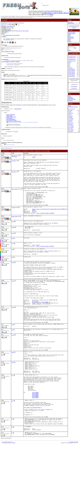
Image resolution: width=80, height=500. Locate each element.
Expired (70, 121)
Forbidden (70, 115)
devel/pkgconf (17, 111)
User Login (71, 21)
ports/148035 (35, 435)
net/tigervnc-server (12, 123)
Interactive (71, 124)
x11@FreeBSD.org (9, 26)
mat (12, 266)
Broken (70, 111)
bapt (12, 255)
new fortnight (71, 129)
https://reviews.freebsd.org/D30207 (45, 227)
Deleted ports (71, 98)
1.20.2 (3, 24)
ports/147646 (35, 434)
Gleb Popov (14, 159)
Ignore (70, 114)
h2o (69, 63)
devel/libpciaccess (11, 119)
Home (70, 95)
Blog (69, 40)
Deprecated (71, 113)
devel (5, 24)
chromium (70, 67)
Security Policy (71, 37)
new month (71, 131)
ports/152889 (35, 439)
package (7, 62)
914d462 (9, 29)
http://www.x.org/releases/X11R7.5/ (33, 452)
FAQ (69, 35)
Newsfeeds (70, 100)
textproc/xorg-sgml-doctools (14, 124)
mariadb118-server (72, 60)
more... (70, 50)
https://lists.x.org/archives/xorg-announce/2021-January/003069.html (49, 222)
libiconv (27, 30)
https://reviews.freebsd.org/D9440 (45, 263)
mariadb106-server (72, 57)
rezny (12, 260)
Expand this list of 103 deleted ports (14, 128)
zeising (13, 235)
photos (51, 14)
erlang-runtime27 (72, 69)
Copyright (62, 491)
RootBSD (74, 27)
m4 (21, 30)
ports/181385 (45, 328)
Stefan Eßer (14, 165)
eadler (13, 386)
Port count (70, 110)
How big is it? (71, 36)
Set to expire (71, 122)
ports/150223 (35, 438)
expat (20, 30)
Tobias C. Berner (14, 198)
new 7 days (71, 128)
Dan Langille (70, 491)
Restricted (70, 117)
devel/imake (9, 118)
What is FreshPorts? (72, 32)
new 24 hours (71, 125)
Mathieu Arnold (14, 230)
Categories (70, 97)
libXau (17, 30)
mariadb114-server (72, 59)
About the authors (72, 33)
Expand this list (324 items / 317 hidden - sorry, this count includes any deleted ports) (23, 125)
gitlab (70, 62)
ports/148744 (35, 436)
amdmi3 (13, 242)
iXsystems (76, 26)
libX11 (24, 30)
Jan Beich (13, 220)
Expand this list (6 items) (7, 50)
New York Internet (71, 26)
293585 (33, 161)
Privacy (70, 39)
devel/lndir (9, 121)
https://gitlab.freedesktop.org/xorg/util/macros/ (11, 35)
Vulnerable (71, 120)
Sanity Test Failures (72, 99)
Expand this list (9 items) (10, 148)
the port (6, 60)
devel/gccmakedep (11, 117)
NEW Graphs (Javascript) (73, 106)
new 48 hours (71, 127)
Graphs (70, 105)
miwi (12, 413)
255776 (33, 223)
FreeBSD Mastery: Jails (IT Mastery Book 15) (55, 13)
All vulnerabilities (74, 86)
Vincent (15, 160)
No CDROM (71, 118)
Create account (71, 23)
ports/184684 (35, 328)
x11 (8, 32)
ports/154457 (35, 440)
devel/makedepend (11, 122)
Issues (70, 34)
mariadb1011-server (72, 56)
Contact (70, 41)
